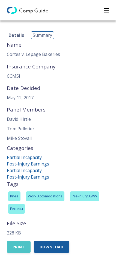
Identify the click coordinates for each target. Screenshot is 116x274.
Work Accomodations (45, 196)
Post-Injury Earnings (28, 164)
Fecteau (16, 208)
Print (19, 246)
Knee (14, 196)
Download (52, 246)
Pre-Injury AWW (84, 196)
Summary (42, 35)
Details (16, 35)
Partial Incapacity (24, 157)
